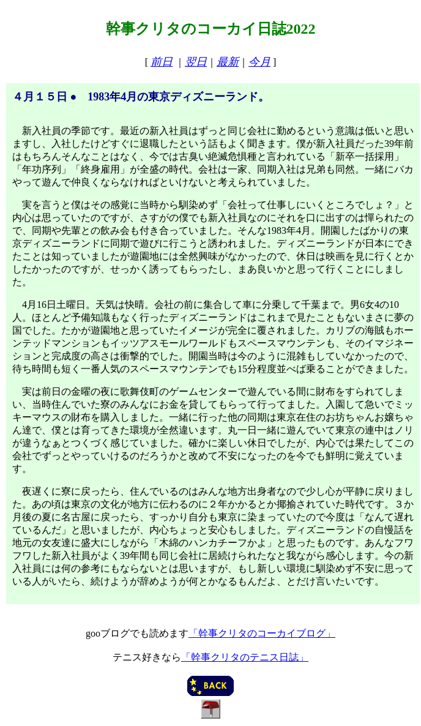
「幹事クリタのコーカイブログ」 (261, 633)
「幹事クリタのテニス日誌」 (244, 657)
